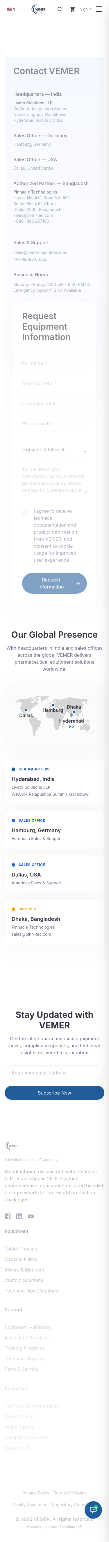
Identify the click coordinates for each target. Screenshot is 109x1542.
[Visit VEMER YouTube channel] (31, 1215)
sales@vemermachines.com (40, 251)
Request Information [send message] (59, 581)
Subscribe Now (54, 1092)
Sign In (86, 9)
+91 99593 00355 (30, 258)
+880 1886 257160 (31, 220)
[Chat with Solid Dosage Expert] (93, 1510)
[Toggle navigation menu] (99, 9)
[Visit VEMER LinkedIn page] (19, 1215)
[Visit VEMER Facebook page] (7, 1215)
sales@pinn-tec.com (33, 214)
